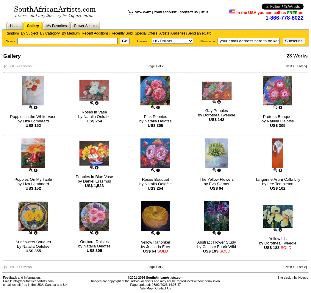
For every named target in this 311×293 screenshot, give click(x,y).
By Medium (71, 33)
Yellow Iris (278, 238)
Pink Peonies (155, 116)
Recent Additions (95, 33)
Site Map (146, 288)
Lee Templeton (280, 184)
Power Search (85, 26)
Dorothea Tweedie (219, 115)
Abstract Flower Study (216, 242)
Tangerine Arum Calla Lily (277, 179)
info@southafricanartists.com (33, 281)
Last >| (301, 66)
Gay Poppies (216, 110)
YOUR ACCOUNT (165, 12)
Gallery (33, 26)
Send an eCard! (199, 33)
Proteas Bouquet (278, 116)
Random (12, 33)
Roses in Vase (94, 112)
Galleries (178, 33)
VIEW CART (143, 12)
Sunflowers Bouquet (33, 242)
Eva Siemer (219, 184)
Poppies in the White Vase (33, 116)
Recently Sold (122, 33)
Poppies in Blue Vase (94, 176)
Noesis (303, 277)
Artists (164, 33)
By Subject (29, 33)
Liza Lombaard (36, 121)
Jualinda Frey (158, 246)
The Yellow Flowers (216, 179)
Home (15, 26)
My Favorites (56, 26)
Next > (290, 66)
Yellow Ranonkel (155, 242)
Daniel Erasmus (97, 181)
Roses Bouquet (155, 179)
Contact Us (163, 288)
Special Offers (146, 33)
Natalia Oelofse (96, 116)
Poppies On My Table (33, 179)
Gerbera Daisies (94, 241)
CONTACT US (189, 12)
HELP (204, 12)
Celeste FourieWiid (219, 246)
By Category (50, 33)
